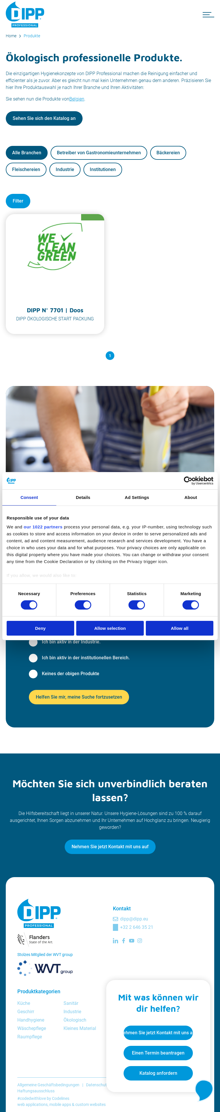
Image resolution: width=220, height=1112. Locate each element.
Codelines (60, 1098)
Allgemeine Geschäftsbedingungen (48, 1085)
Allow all (180, 628)
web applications (32, 1104)
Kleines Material (80, 1028)
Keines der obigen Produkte (70, 673)
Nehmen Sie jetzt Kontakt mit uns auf (110, 846)
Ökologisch (75, 1020)
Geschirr (25, 1011)
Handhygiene (30, 1020)
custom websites (90, 1104)
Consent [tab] (29, 497)
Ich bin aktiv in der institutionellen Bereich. (86, 657)
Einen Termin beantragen (158, 1053)
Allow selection (110, 628)
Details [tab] (83, 497)
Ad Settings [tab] (137, 497)
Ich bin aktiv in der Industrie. (71, 642)
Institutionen (103, 169)
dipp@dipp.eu (134, 919)
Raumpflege (29, 1036)
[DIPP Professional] (26, 14)
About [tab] (190, 497)
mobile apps (60, 1104)
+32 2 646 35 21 (136, 927)
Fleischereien (26, 169)
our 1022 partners (43, 526)
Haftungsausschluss (36, 1091)
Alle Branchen (26, 152)
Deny (40, 628)
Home (11, 36)
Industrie (65, 169)
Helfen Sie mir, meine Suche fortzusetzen (79, 697)
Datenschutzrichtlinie (105, 1085)
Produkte (32, 36)
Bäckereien (168, 152)
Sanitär (71, 1003)
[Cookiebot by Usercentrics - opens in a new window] (188, 480)
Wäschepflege (31, 1028)
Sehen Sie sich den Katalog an (44, 118)
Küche (23, 1003)
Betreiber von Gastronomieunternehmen (99, 152)
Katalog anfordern (158, 1073)
